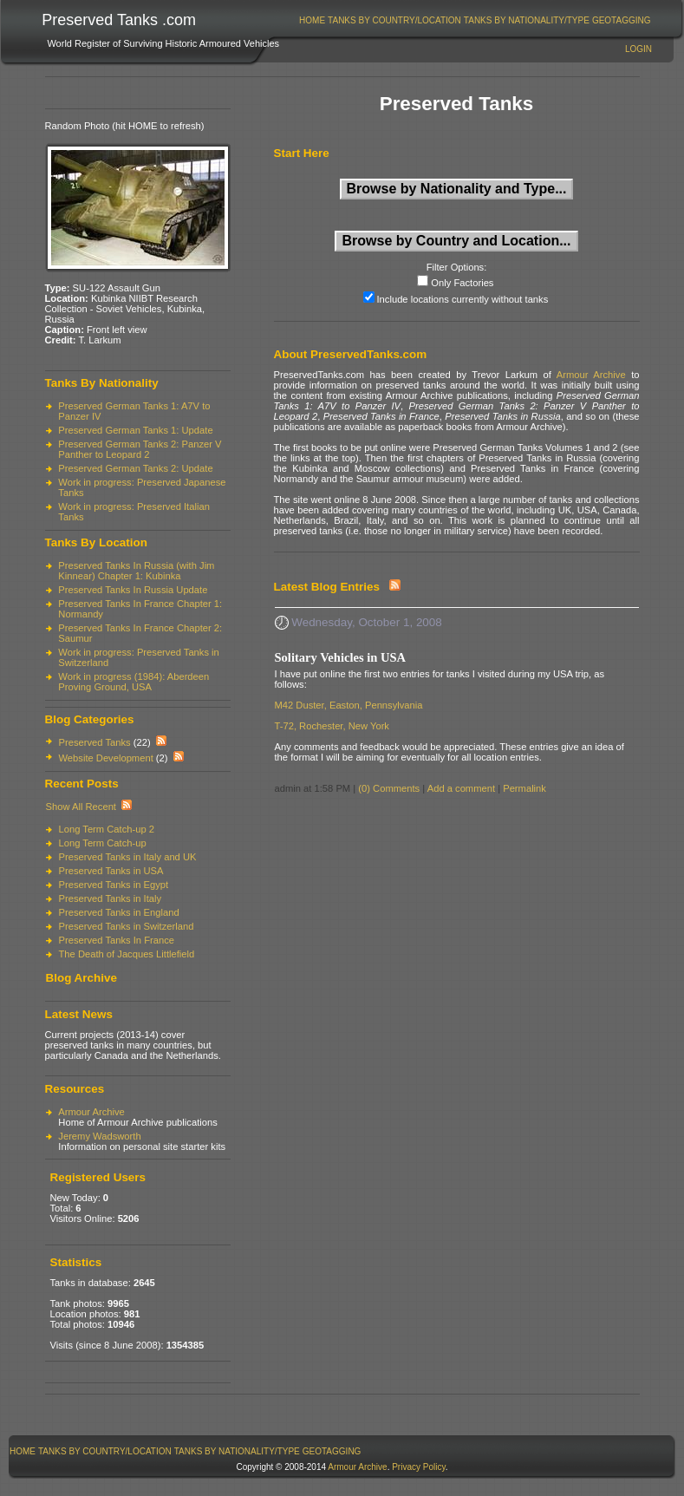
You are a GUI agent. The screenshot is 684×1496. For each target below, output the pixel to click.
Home (312, 20)
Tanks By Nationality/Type (527, 20)
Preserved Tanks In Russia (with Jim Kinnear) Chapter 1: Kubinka (136, 570)
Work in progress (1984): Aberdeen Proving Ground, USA (133, 681)
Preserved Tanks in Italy (110, 898)
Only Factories (462, 283)
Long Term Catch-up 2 (107, 829)
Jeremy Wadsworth (99, 1136)
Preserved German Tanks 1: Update (135, 430)
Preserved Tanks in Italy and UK (128, 857)
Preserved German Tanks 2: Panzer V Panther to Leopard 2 (139, 449)
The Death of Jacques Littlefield (127, 954)
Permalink (524, 788)
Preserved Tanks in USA (111, 871)
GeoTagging (621, 20)
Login (638, 49)
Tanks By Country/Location (394, 20)
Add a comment (461, 788)
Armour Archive (91, 1112)
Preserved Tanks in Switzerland (126, 926)
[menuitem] (312, 20)
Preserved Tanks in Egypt (114, 884)
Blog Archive (81, 977)
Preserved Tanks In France (116, 940)
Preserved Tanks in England (119, 912)
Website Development (106, 758)
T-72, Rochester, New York (332, 726)
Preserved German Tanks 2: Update (135, 468)
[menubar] (475, 20)
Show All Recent (81, 806)
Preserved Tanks (95, 742)
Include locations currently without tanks (463, 299)
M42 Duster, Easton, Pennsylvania (349, 705)
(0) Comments (389, 788)
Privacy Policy (419, 1467)
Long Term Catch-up (103, 843)
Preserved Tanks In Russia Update (132, 590)
